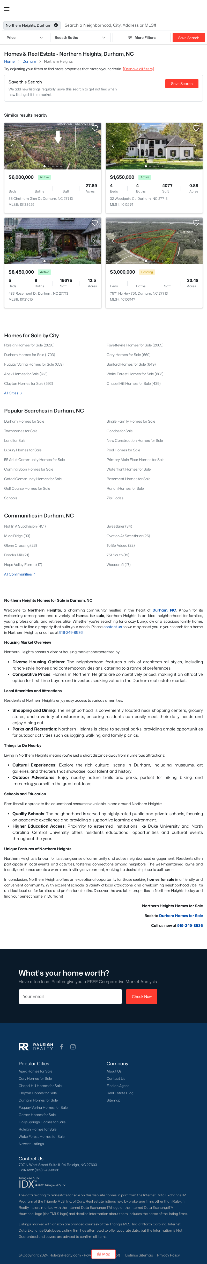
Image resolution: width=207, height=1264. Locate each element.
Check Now (142, 996)
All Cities (13, 393)
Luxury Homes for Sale (23, 450)
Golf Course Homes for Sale (27, 488)
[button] (6, 9)
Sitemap (113, 1100)
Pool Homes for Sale (123, 450)
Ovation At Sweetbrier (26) (128, 536)
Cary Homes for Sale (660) (129, 354)
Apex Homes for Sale (35, 1071)
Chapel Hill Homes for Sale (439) (134, 383)
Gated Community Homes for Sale (33, 479)
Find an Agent (118, 1086)
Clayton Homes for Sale (38, 1093)
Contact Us (116, 1078)
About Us (114, 1071)
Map (103, 1254)
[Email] (70, 996)
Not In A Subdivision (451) (25, 526)
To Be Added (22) (121, 545)
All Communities (20, 574)
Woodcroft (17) (119, 564)
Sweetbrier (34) (119, 526)
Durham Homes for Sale (24, 421)
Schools (10, 498)
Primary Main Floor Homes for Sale (136, 459)
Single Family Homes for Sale (131, 421)
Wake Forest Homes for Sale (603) (135, 374)
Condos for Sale (120, 431)
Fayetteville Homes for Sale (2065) (135, 345)
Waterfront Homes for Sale (129, 469)
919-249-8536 (71, 632)
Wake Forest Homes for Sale (41, 1136)
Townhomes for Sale (21, 431)
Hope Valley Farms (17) (23, 564)
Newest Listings (31, 1144)
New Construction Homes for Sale (135, 440)
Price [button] (25, 37)
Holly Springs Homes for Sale (42, 1122)
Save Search (188, 37)
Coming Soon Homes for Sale (28, 469)
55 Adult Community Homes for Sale (34, 459)
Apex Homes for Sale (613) (26, 374)
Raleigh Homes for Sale (37, 1129)
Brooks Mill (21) (16, 555)
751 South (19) (118, 555)
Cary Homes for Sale (35, 1078)
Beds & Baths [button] (80, 37)
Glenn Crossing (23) (20, 545)
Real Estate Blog (120, 1093)
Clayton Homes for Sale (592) (28, 383)
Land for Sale (15, 440)
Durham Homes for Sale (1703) (29, 354)
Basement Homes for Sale (129, 479)
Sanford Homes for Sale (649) (131, 364)
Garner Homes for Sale (37, 1115)
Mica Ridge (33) (17, 536)
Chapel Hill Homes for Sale (40, 1086)
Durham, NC (164, 610)
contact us (112, 626)
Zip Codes (115, 498)
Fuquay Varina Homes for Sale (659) (34, 364)
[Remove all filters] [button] (138, 69)
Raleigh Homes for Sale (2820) (29, 345)
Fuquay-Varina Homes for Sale (43, 1107)
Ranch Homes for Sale (125, 488)
